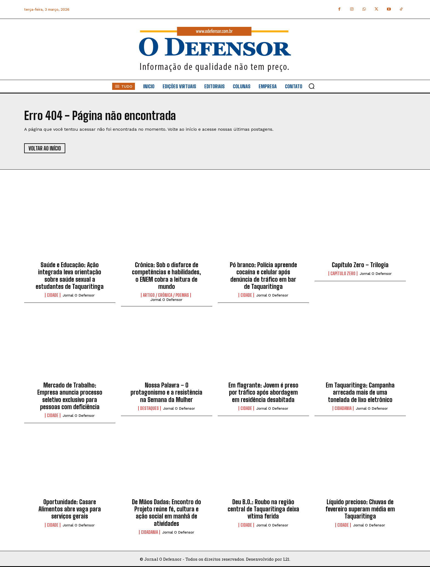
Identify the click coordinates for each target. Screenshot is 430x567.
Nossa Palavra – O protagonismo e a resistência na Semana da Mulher (166, 392)
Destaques (149, 408)
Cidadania (343, 408)
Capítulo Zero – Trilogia (360, 265)
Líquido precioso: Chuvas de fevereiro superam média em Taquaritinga (360, 509)
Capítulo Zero (342, 273)
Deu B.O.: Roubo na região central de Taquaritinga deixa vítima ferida (263, 509)
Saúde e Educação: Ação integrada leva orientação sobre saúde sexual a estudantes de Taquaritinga (70, 275)
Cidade (52, 295)
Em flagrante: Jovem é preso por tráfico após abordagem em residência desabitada (263, 392)
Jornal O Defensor (79, 295)
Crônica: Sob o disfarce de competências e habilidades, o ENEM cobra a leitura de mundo (166, 275)
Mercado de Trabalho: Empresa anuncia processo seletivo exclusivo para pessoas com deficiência (69, 396)
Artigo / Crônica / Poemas (166, 295)
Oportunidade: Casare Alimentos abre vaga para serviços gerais (69, 509)
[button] (311, 86)
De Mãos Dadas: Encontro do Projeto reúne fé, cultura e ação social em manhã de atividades (166, 512)
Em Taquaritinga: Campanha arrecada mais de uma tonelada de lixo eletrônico (360, 392)
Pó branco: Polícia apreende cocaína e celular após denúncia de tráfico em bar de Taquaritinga (263, 275)
